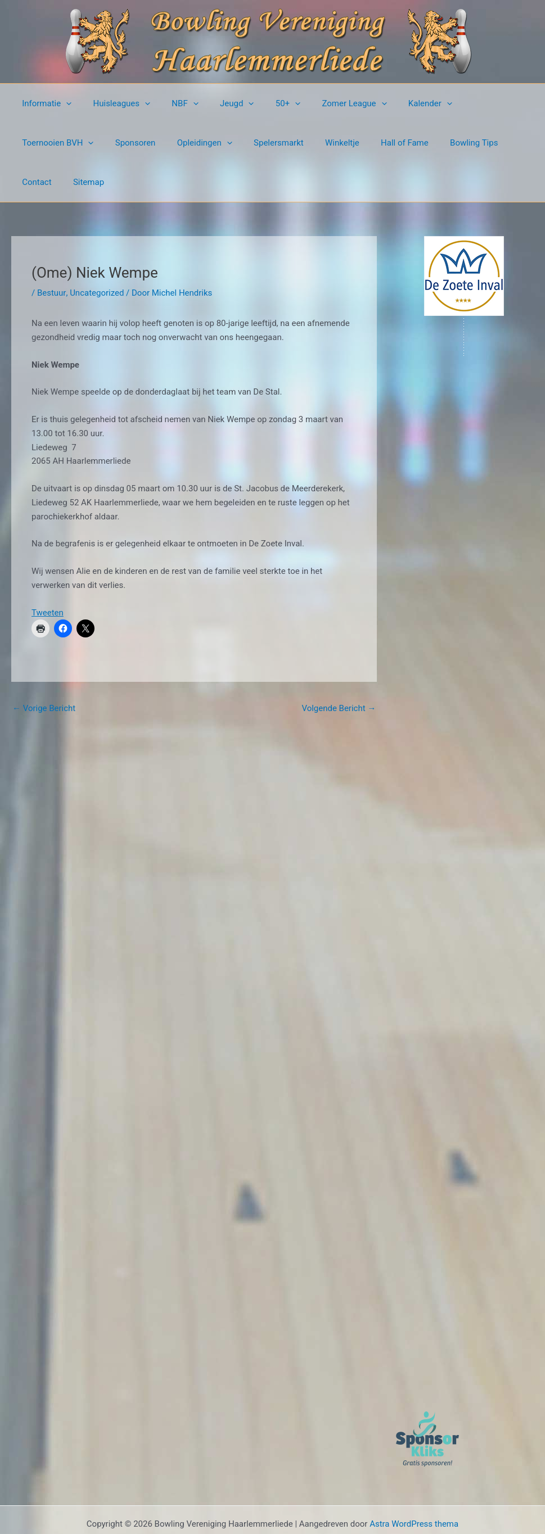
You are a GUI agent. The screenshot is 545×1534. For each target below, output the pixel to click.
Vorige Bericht (43, 669)
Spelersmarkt (174, 143)
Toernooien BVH (474, 103)
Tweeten (47, 573)
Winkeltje (232, 143)
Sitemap (458, 143)
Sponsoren (40, 143)
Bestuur (51, 253)
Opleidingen (104, 142)
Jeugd (220, 103)
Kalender (400, 103)
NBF (173, 103)
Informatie (44, 103)
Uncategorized (96, 253)
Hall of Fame (290, 143)
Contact (410, 143)
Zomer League (328, 103)
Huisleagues (114, 103)
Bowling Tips (355, 143)
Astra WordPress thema (414, 1484)
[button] (63, 103)
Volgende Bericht (338, 669)
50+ (266, 103)
